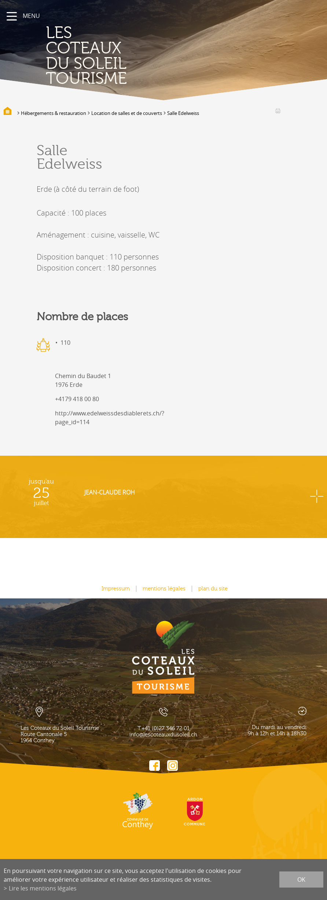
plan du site (213, 589)
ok (301, 879)
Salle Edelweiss (183, 113)
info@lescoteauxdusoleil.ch (163, 735)
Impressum (116, 589)
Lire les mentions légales (43, 888)
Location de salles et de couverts (126, 113)
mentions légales (164, 589)
